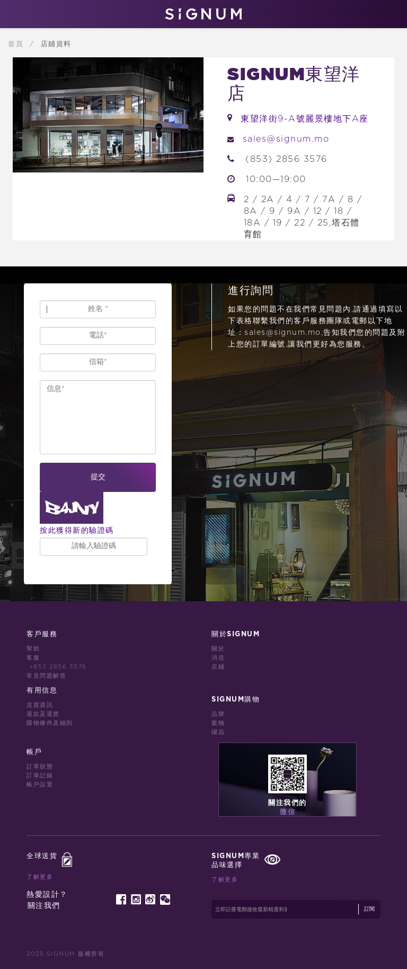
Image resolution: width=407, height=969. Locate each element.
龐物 (218, 723)
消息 (218, 658)
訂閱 (369, 909)
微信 (287, 812)
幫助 (33, 649)
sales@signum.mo (286, 139)
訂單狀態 (39, 766)
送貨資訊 (39, 705)
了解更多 (39, 877)
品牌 (218, 714)
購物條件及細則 (49, 723)
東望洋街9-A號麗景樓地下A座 (305, 119)
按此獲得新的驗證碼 (77, 530)
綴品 (218, 732)
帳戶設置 (39, 785)
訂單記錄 (39, 775)
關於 (218, 649)
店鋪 (218, 667)
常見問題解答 (46, 676)
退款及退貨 (43, 714)
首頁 (17, 44)
